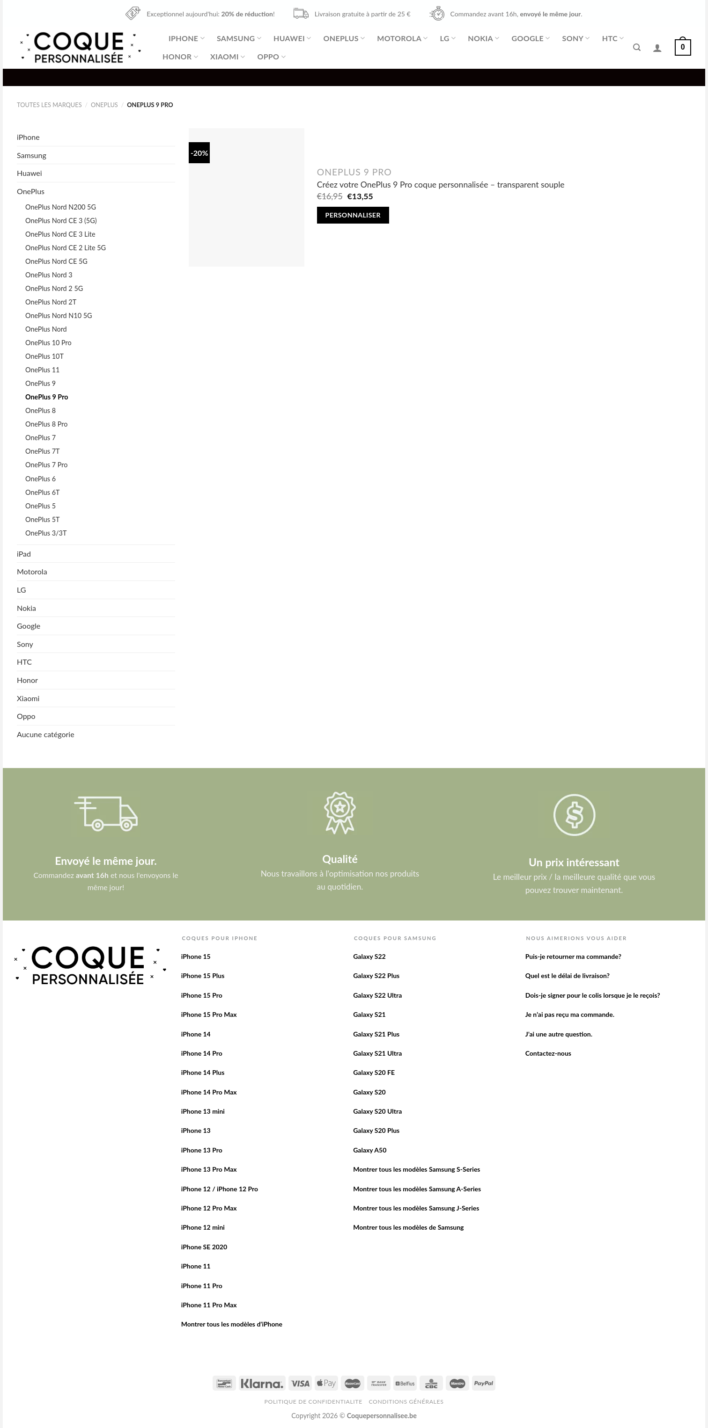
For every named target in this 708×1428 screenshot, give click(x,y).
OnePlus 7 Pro (46, 465)
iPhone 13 (196, 1130)
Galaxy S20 (369, 1092)
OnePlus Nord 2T (50, 302)
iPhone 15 (196, 956)
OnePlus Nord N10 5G (58, 315)
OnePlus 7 (40, 438)
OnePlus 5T (42, 519)
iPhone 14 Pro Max (209, 1092)
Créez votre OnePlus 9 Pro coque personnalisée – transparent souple (441, 184)
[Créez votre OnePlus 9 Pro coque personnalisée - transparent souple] (246, 197)
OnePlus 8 (40, 410)
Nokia (483, 38)
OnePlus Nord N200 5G (60, 207)
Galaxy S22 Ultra (377, 995)
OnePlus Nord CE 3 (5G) (61, 221)
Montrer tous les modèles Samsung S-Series (416, 1169)
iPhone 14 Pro (201, 1053)
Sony (576, 38)
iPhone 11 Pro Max (209, 1305)
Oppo (271, 56)
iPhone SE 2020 (204, 1247)
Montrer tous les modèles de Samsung (408, 1227)
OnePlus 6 (40, 479)
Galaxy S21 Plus (376, 1034)
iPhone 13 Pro (201, 1150)
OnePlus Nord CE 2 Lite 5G (65, 248)
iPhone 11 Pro (201, 1286)
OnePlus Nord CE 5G (56, 261)
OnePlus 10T (44, 356)
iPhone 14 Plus (203, 1072)
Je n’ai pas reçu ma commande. (569, 1014)
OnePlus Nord (46, 329)
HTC (613, 38)
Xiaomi (227, 56)
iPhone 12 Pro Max (209, 1208)
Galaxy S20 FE (374, 1072)
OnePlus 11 (42, 370)
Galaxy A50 (369, 1150)
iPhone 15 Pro (201, 995)
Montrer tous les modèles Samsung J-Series (416, 1208)
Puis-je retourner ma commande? (573, 956)
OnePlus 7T (42, 451)
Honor (180, 56)
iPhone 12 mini (203, 1227)
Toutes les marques (49, 105)
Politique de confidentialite (313, 1401)
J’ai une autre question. (558, 1034)
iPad (24, 553)
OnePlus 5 (40, 506)
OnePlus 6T (42, 492)
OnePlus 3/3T (45, 533)
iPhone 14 (196, 1034)
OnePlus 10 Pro (48, 343)
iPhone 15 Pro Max (209, 1014)
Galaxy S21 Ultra (377, 1053)
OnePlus (344, 38)
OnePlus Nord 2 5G (54, 288)
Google (531, 38)
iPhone (187, 38)
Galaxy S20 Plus (376, 1130)
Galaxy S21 (369, 1014)
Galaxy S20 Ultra (377, 1111)
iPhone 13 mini (203, 1111)
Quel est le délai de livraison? (567, 975)
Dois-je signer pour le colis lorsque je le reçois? (592, 995)
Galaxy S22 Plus (376, 975)
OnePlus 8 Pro (46, 424)
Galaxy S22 (369, 956)
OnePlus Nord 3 (49, 275)
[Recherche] (637, 47)
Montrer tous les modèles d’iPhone (231, 1324)
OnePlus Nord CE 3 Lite (60, 234)
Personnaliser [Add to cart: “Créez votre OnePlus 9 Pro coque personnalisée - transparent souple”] (353, 215)
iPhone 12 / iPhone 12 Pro (219, 1189)
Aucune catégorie (45, 734)
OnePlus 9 (40, 383)
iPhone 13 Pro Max (209, 1169)
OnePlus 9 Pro (46, 397)
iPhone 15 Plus (203, 975)
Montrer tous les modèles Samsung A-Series (417, 1189)
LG (448, 38)
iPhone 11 (196, 1266)
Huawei (292, 38)
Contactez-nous (548, 1053)
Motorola (402, 38)
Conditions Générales (406, 1401)
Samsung (239, 38)
